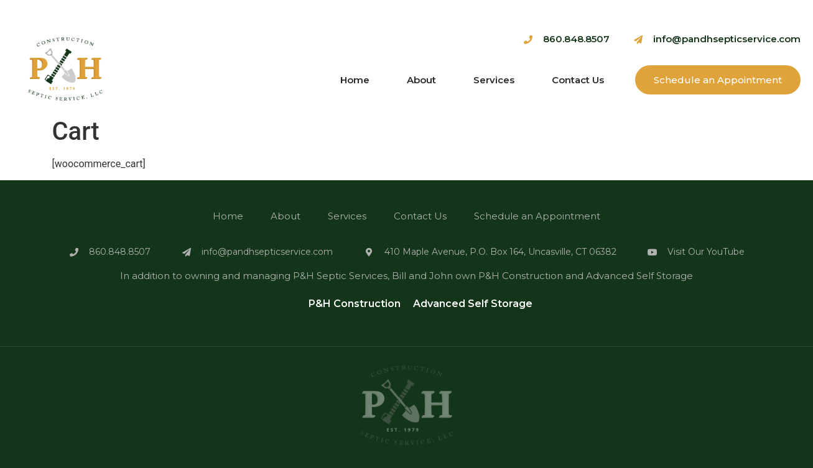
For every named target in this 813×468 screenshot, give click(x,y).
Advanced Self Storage (472, 304)
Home (354, 80)
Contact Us (578, 80)
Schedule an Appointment (718, 80)
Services (493, 80)
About (421, 80)
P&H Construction (355, 304)
